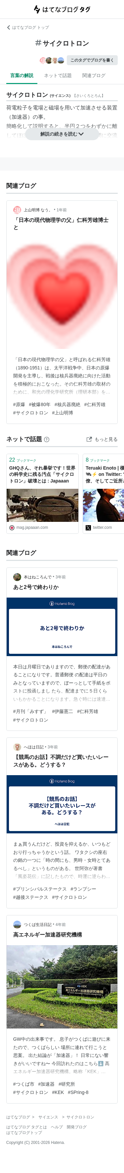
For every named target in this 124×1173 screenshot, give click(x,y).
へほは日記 (34, 747)
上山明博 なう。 (38, 210)
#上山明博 (62, 412)
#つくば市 (23, 1084)
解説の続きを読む (62, 134)
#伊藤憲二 (62, 711)
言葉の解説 (21, 75)
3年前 (61, 577)
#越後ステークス (30, 897)
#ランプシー (84, 889)
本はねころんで (38, 577)
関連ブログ (93, 75)
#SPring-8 (78, 1092)
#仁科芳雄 (94, 404)
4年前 (61, 924)
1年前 (62, 210)
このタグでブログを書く (92, 60)
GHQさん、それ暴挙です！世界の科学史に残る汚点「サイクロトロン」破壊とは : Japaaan (42, 474)
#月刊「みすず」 (30, 711)
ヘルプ (57, 1127)
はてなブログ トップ (27, 27)
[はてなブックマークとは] (46, 439)
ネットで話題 (58, 75)
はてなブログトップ (24, 1132)
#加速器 (46, 1084)
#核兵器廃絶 (67, 404)
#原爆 (19, 404)
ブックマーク (22, 460)
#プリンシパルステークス (40, 889)
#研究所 (67, 1084)
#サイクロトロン (30, 412)
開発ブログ (77, 1127)
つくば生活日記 (38, 924)
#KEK (58, 1092)
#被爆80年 (40, 404)
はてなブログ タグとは (26, 1127)
